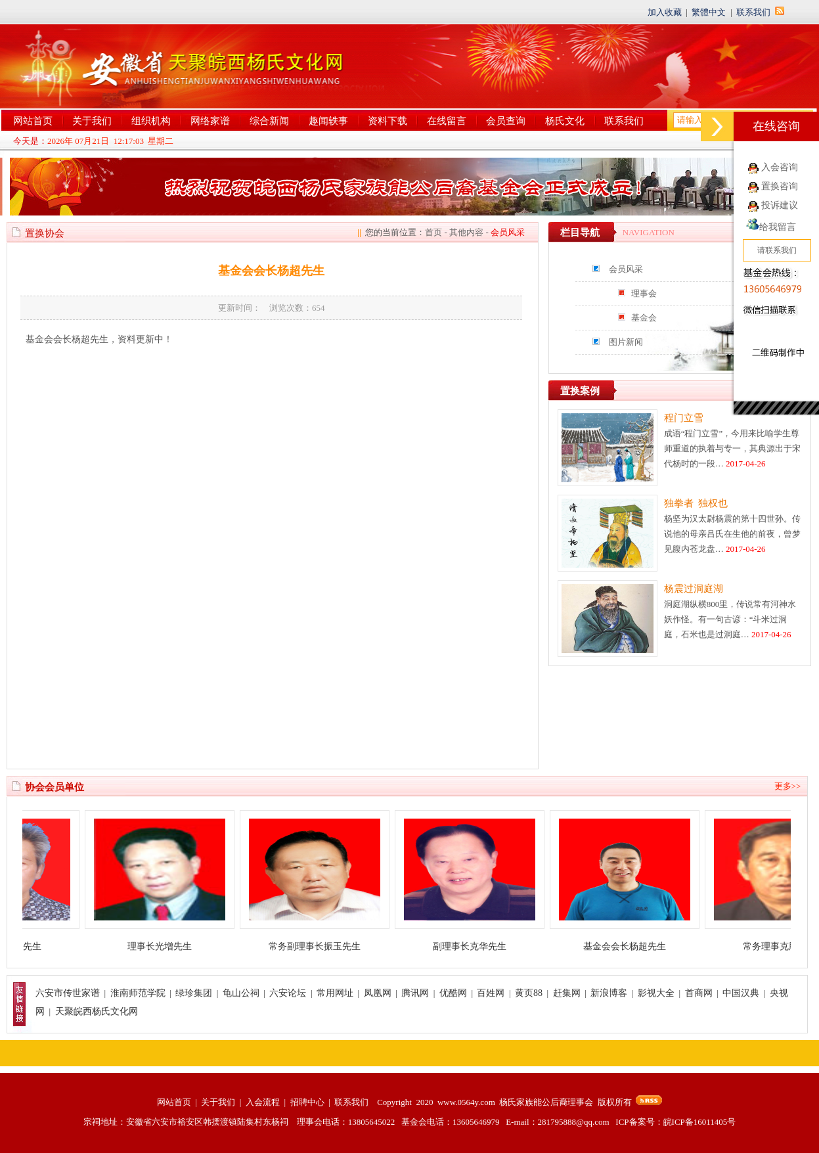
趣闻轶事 (328, 121)
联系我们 (753, 12)
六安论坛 (287, 993)
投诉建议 (779, 205)
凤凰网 (377, 993)
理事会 (644, 293)
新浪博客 (608, 993)
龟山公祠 (241, 993)
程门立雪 (683, 418)
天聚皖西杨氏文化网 (96, 1011)
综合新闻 (269, 121)
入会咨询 (779, 167)
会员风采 (626, 269)
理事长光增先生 (167, 946)
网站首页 (33, 121)
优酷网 (453, 993)
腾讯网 (415, 993)
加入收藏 (665, 12)
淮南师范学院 (138, 993)
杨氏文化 (565, 121)
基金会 (644, 318)
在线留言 (446, 121)
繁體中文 (709, 12)
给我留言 (771, 227)
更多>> (787, 786)
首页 (433, 232)
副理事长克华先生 (477, 946)
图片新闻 (626, 342)
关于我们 (92, 121)
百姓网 (490, 993)
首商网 (699, 993)
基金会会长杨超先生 (631, 946)
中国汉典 (740, 993)
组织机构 (151, 121)
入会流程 (263, 1102)
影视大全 (656, 993)
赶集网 (567, 993)
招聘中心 (307, 1102)
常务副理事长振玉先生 (322, 946)
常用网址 (335, 993)
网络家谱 (210, 121)
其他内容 (466, 232)
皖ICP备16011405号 (699, 1122)
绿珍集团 (193, 993)
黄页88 (528, 993)
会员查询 (505, 121)
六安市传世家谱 (67, 993)
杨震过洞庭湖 (693, 588)
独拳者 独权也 (696, 503)
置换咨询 (779, 186)
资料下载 (387, 121)
